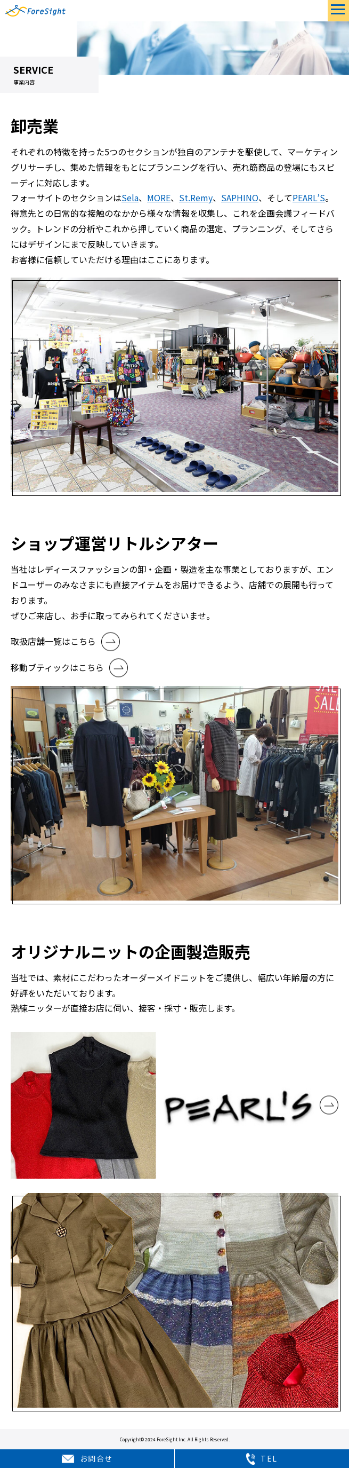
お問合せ (86, 1459)
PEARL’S (309, 197)
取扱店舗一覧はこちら (53, 641)
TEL (261, 1459)
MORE (159, 197)
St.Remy (196, 197)
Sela (130, 197)
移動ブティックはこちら (57, 667)
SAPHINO (239, 197)
